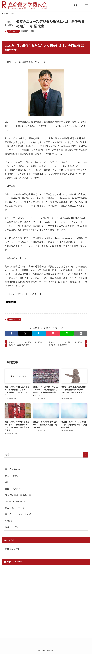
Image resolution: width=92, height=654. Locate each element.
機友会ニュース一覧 (15, 508)
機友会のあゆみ (12, 469)
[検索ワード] (46, 455)
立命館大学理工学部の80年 (18, 495)
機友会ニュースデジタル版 (18, 514)
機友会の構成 (11, 476)
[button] (11, 333)
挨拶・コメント (13, 31)
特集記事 (9, 521)
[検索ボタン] (75, 5)
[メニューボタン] (86, 5)
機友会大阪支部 (12, 549)
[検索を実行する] (85, 455)
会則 (7, 482)
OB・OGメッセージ (15, 501)
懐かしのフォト (12, 489)
